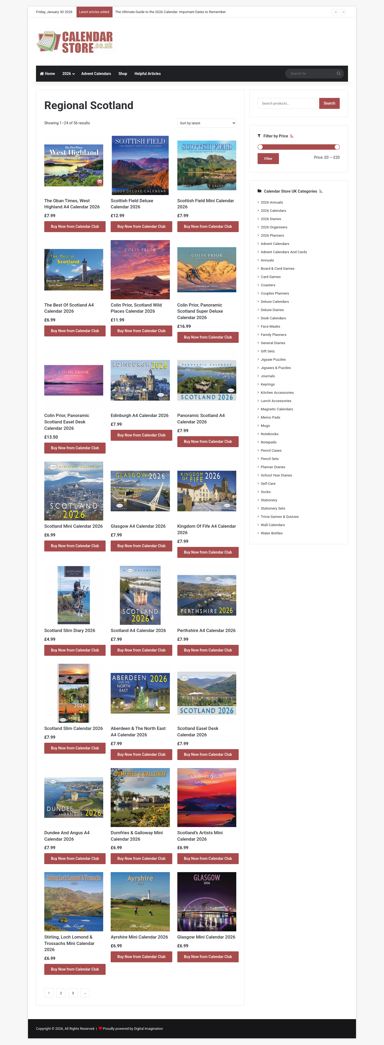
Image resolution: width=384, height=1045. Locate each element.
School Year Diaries (276, 475)
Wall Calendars (273, 525)
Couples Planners (275, 293)
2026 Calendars (273, 210)
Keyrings (268, 384)
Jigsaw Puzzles (273, 359)
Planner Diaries (273, 467)
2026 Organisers (274, 227)
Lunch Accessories (276, 401)
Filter (268, 159)
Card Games (271, 277)
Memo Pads (270, 417)
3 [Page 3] (73, 993)
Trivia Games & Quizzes (280, 516)
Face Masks (270, 326)
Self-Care (268, 483)
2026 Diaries (271, 219)
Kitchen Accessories (277, 392)
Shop (122, 73)
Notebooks (269, 434)
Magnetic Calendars (277, 409)
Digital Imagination (148, 1029)
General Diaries (273, 343)
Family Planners (273, 334)
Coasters (268, 285)
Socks (266, 492)
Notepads (269, 442)
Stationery (269, 500)
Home (47, 73)
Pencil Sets (270, 458)
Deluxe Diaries (272, 310)
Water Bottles (272, 533)
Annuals (267, 260)
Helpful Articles (148, 73)
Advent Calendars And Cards (284, 252)
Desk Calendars (273, 318)
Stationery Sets (273, 508)
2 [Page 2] (61, 993)
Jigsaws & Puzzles (276, 367)
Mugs (265, 425)
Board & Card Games (277, 268)
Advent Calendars (96, 73)
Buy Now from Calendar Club (75, 226)
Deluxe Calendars (275, 301)
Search (329, 103)
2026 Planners (272, 235)
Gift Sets (268, 351)
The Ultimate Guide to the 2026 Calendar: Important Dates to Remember (170, 12)
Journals (268, 376)
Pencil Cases (271, 450)
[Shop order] (206, 123)
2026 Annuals (272, 202)
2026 (66, 73)
